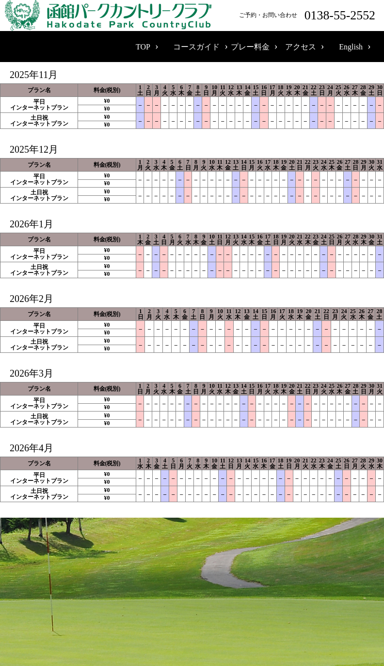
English (351, 47)
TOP (143, 47)
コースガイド (196, 47)
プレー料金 (250, 47)
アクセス (300, 47)
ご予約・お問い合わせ (309, 15)
